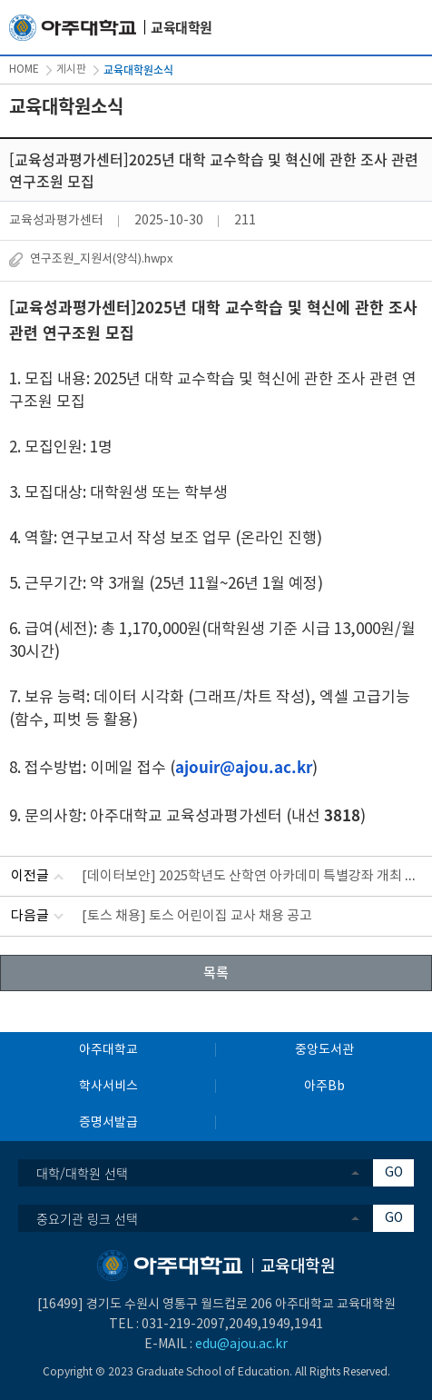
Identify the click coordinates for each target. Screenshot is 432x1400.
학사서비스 (108, 1086)
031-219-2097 (183, 1324)
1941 (308, 1324)
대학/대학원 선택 (82, 1173)
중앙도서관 (324, 1050)
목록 (216, 972)
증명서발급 (108, 1123)
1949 (275, 1324)
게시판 (71, 69)
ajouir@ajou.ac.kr (243, 766)
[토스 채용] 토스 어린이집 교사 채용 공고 (197, 916)
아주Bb (324, 1086)
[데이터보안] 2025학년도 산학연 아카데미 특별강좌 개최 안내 (256, 876)
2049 (243, 1324)
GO (394, 1173)
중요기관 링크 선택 (87, 1218)
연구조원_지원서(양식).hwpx (101, 259)
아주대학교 (108, 1050)
